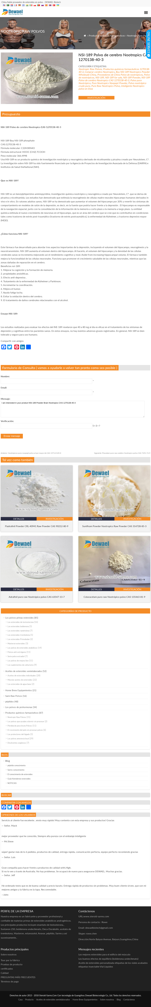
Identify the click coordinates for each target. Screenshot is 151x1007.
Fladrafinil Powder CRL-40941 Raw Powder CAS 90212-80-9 (36, 526)
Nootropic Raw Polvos (138, 35)
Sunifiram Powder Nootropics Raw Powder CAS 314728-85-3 (114, 526)
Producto (29, 999)
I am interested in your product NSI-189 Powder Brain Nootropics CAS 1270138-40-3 (73, 409)
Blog (7, 760)
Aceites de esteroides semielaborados (23, 671)
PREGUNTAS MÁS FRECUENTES (18, 977)
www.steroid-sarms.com (96, 916)
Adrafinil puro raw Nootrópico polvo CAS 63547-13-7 (37, 596)
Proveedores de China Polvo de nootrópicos (120, 74)
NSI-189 (99, 77)
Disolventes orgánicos (17, 743)
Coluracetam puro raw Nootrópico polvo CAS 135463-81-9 (114, 596)
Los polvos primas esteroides (19, 617)
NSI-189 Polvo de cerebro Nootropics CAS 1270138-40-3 (114, 79)
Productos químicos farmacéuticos (107, 35)
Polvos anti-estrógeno (17, 652)
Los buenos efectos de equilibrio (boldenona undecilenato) (108, 958)
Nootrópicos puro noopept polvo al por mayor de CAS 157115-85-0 (31, 453)
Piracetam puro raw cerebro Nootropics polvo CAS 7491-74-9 (122, 453)
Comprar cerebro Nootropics (99, 71)
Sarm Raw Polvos (13, 696)
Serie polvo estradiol (16, 656)
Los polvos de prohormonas (18, 707)
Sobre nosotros (107, 999)
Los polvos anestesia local (18, 738)
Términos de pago (10, 981)
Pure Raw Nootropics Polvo (105, 85)
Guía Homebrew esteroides (19, 778)
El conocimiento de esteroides (20, 774)
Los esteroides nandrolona (18, 630)
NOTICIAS (12, 783)
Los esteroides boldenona (18, 626)
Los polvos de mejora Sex (18, 660)
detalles (18, 518)
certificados (7, 968)
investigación (96, 97)
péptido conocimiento (17, 765)
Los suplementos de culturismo (20, 665)
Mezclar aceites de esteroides (20, 680)
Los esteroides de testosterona (20, 622)
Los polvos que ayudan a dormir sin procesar (26, 721)
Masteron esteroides (16, 643)
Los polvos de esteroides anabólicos (22, 648)
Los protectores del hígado (19, 734)
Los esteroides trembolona (19, 635)
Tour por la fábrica (10, 960)
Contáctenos (129, 999)
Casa (20, 999)
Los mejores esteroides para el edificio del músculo (104, 954)
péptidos (9, 701)
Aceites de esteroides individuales (22, 675)
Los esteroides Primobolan (19, 639)
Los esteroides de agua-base (19, 684)
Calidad (5, 972)
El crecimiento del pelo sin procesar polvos (25, 730)
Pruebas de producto (11, 964)
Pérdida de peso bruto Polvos (20, 726)
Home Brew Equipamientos (18, 690)
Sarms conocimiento (16, 770)
